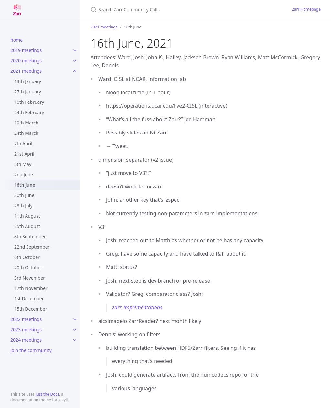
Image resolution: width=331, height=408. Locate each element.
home (16, 40)
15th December (30, 309)
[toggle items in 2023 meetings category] (74, 330)
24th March (26, 133)
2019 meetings (26, 50)
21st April (24, 154)
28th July (23, 205)
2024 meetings (26, 340)
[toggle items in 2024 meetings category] (74, 340)
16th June (24, 185)
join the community (31, 350)
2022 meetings (26, 319)
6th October (27, 257)
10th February (29, 102)
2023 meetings (26, 330)
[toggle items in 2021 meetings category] (74, 71)
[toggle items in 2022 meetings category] (74, 319)
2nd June (23, 174)
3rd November (29, 278)
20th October (28, 267)
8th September (30, 236)
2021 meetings (26, 71)
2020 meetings (26, 61)
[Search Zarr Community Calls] (166, 9)
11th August (27, 216)
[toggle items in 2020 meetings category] (74, 61)
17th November (31, 288)
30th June (24, 195)
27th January (27, 92)
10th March (26, 123)
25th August (27, 226)
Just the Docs (47, 394)
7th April (23, 143)
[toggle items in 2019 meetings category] (74, 50)
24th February (29, 112)
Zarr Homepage (306, 9)
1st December (29, 298)
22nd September (31, 247)
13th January (27, 81)
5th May (22, 164)
